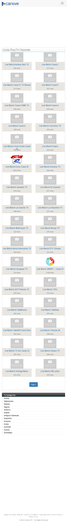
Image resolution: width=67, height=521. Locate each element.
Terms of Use (33, 516)
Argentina (8, 418)
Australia (7, 427)
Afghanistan (8, 401)
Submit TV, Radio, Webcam (13, 514)
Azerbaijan (8, 433)
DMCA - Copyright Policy (42, 514)
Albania (7, 404)
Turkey (6, 398)
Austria (7, 430)
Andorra (7, 410)
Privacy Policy (57, 514)
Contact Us (28, 514)
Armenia (7, 421)
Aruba (6, 424)
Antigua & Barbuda (11, 415)
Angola (6, 413)
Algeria (6, 407)
